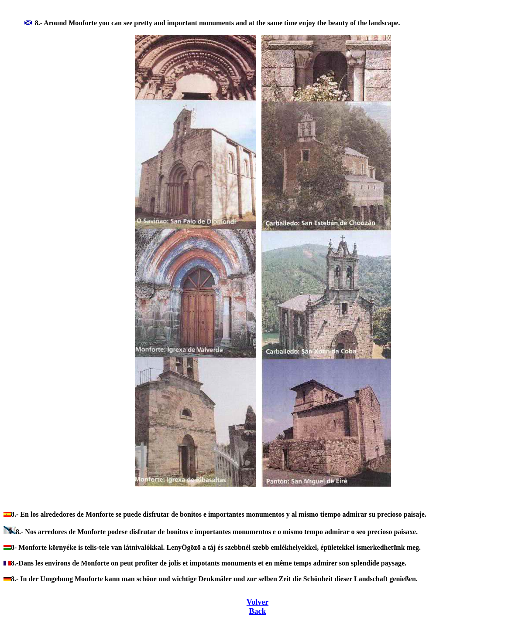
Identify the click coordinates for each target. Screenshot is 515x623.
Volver (257, 602)
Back (257, 611)
